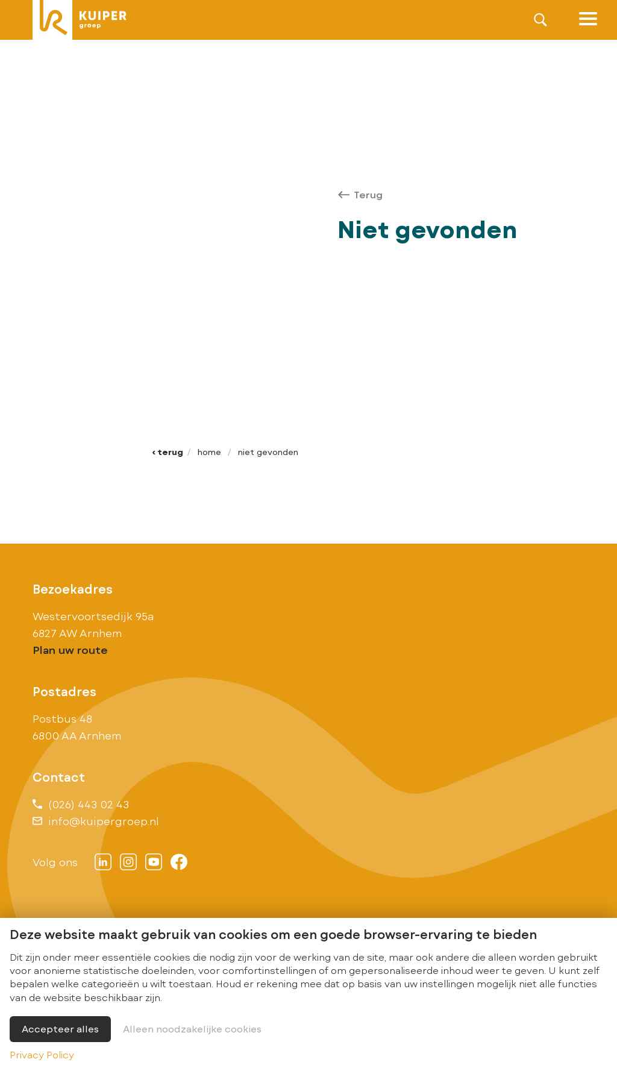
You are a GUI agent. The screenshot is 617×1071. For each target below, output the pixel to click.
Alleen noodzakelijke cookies (192, 1028)
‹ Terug (167, 452)
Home (209, 452)
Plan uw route (70, 649)
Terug (360, 194)
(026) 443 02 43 (81, 804)
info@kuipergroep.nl (96, 821)
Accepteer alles (60, 1028)
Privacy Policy (42, 1054)
